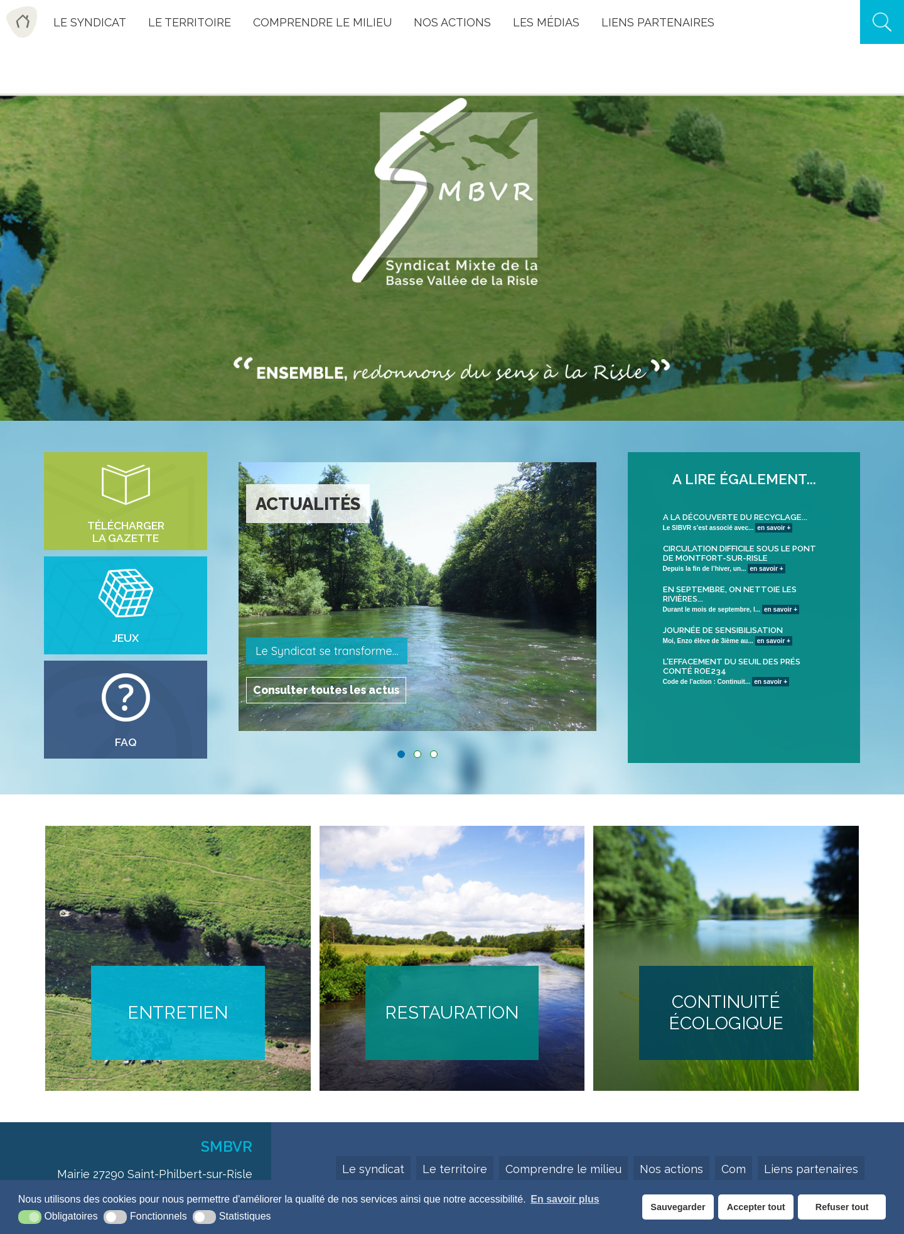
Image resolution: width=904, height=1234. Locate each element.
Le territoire (454, 1169)
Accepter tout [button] (756, 1207)
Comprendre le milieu (322, 22)
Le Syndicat (89, 22)
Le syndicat (373, 1169)
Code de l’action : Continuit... (744, 671)
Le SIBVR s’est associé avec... (744, 521)
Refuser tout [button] (842, 1207)
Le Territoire (189, 22)
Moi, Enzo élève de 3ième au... (744, 634)
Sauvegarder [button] (677, 1207)
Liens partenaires (811, 1169)
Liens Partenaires (657, 22)
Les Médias (546, 22)
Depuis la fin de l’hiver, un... (744, 558)
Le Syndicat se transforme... (327, 651)
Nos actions (452, 22)
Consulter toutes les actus (328, 688)
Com (733, 1169)
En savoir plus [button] (564, 1199)
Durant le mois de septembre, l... (744, 599)
